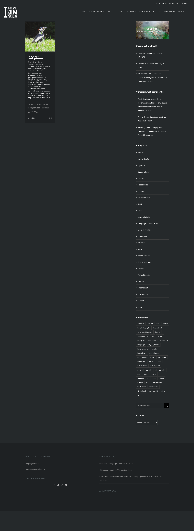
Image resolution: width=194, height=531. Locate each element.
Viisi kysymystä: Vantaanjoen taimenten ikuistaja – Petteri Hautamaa (152, 131)
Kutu (140, 210)
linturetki (40, 84)
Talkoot (141, 281)
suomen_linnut (45, 93)
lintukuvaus (39, 82)
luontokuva (37, 86)
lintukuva (31, 82)
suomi (154, 378)
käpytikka (39, 80)
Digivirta (31, 66)
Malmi (152, 357)
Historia (141, 191)
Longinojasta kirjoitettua (148, 223)
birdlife (34, 69)
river (146, 374)
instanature (152, 340)
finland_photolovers (35, 75)
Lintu (44, 80)
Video (140, 307)
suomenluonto (43, 95)
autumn (150, 324)
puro (139, 374)
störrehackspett (33, 93)
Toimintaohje (143, 294)
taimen (140, 382)
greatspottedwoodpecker (37, 78)
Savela (153, 374)
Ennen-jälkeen (143, 172)
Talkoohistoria (144, 275)
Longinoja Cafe (144, 217)
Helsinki (160, 336)
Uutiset (141, 300)
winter (163, 391)
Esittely (141, 178)
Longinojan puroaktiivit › (35, 469)
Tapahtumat (143, 287)
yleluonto (36, 98)
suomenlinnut (32, 95)
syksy (161, 378)
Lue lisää (31, 118)
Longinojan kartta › (32, 463)
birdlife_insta (41, 69)
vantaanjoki (153, 387)
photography (160, 370)
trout (147, 382)
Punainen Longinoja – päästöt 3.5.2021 (116, 463)
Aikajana (141, 152)
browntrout (157, 328)
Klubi (140, 204)
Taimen (141, 268)
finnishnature (142, 336)
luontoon (41, 89)
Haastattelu (143, 184)
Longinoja (38, 62)
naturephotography (144, 370)
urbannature (157, 382)
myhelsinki (141, 361)
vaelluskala (141, 387)
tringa (30, 98)
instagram (31, 80)
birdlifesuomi (43, 71)
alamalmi (46, 66)
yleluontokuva (45, 98)
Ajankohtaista (143, 159)
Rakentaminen (144, 255)
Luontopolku (143, 236)
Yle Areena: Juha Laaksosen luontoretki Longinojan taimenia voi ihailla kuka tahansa (152, 77)
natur (151, 361)
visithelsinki (153, 391)
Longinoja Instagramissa (36, 57)
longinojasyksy (143, 349)
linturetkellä (32, 84)
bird (29, 69)
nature (38, 91)
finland (157, 332)
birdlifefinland (33, 71)
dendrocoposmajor (35, 73)
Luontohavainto (144, 230)
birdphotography (143, 328)
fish (152, 336)
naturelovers (45, 91)
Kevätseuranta (144, 197)
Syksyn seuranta (144, 262)
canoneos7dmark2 (144, 332)
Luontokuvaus (33, 89)
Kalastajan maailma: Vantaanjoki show (116, 470)
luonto (30, 86)
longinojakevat (153, 345)
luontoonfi (31, 91)
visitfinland (141, 391)
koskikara (164, 340)
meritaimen (162, 357)
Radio (140, 249)
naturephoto (155, 366)
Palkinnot (141, 242)
